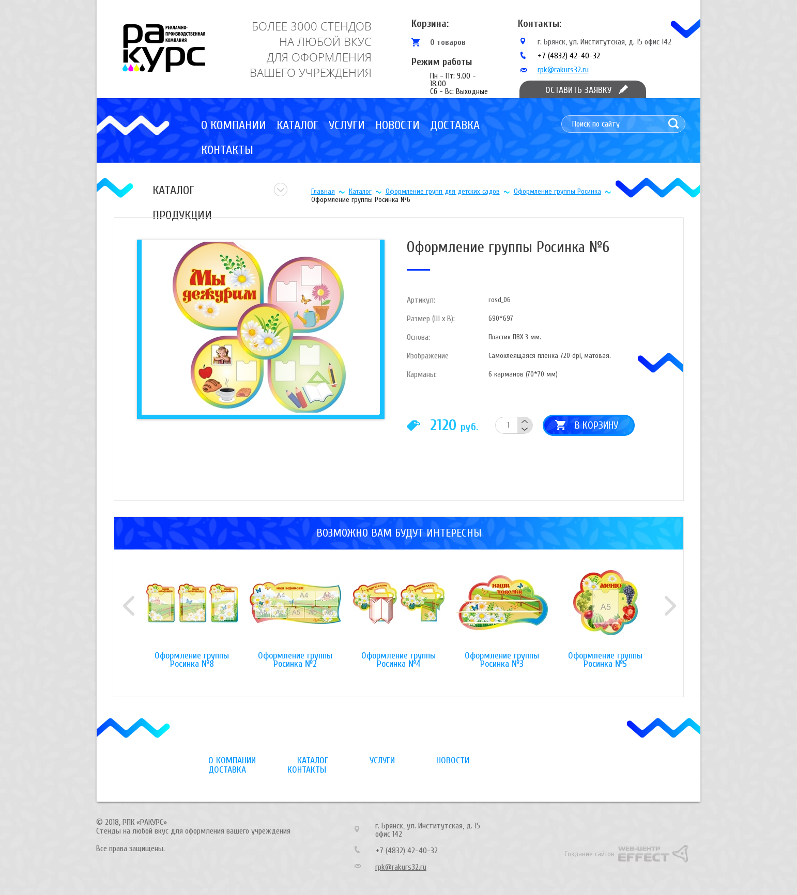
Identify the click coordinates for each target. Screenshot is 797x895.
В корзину (596, 425)
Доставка (455, 125)
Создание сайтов (589, 854)
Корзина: (430, 23)
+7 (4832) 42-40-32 (569, 55)
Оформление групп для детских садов (443, 191)
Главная (323, 191)
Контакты (227, 150)
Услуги (347, 125)
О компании (233, 125)
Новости (397, 125)
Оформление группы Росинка (557, 191)
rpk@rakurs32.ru (563, 69)
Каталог (297, 125)
